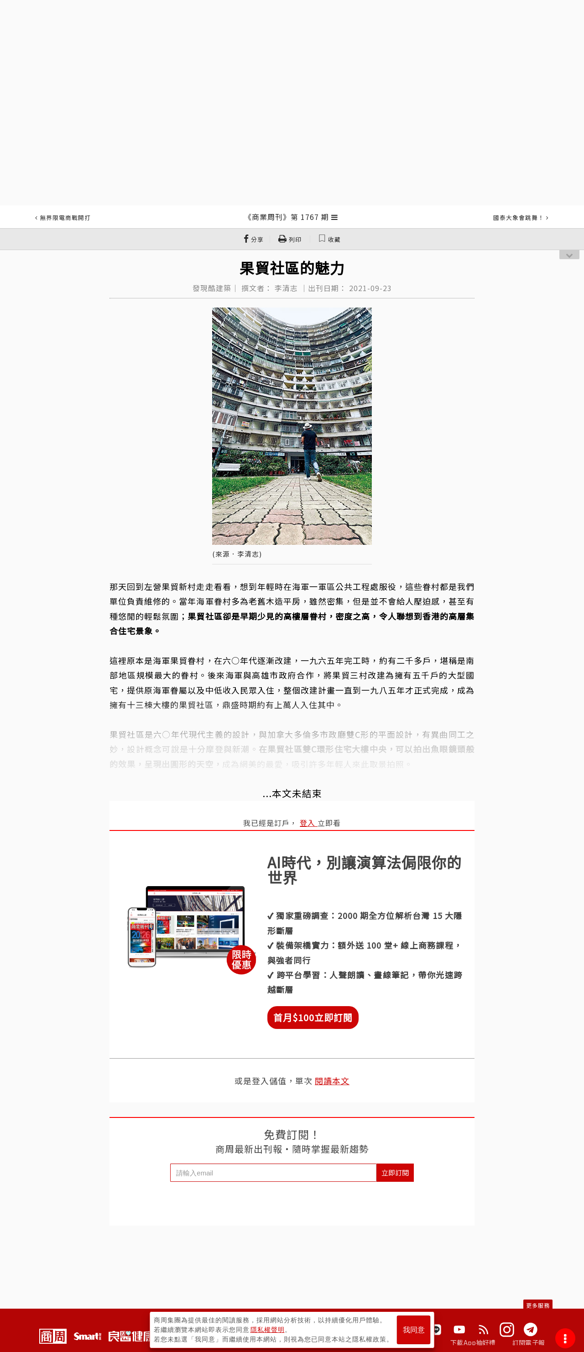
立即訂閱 (395, 1172)
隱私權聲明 (267, 1329)
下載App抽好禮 (472, 1342)
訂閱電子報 (528, 1342)
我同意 (414, 1330)
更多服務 (538, 1305)
